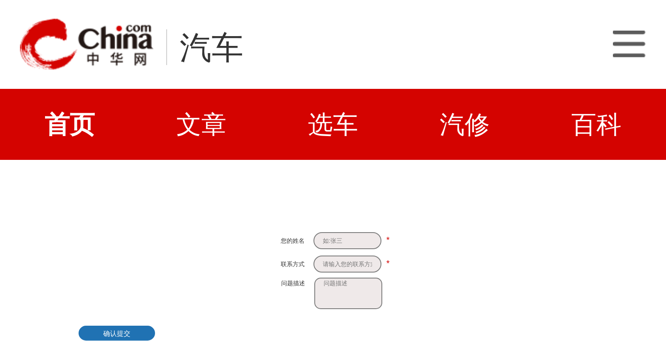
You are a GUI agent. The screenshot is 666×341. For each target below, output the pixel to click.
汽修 (465, 124)
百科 (596, 124)
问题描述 (293, 283)
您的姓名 (293, 240)
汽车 (211, 47)
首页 (70, 124)
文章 (201, 124)
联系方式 (293, 264)
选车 (333, 124)
